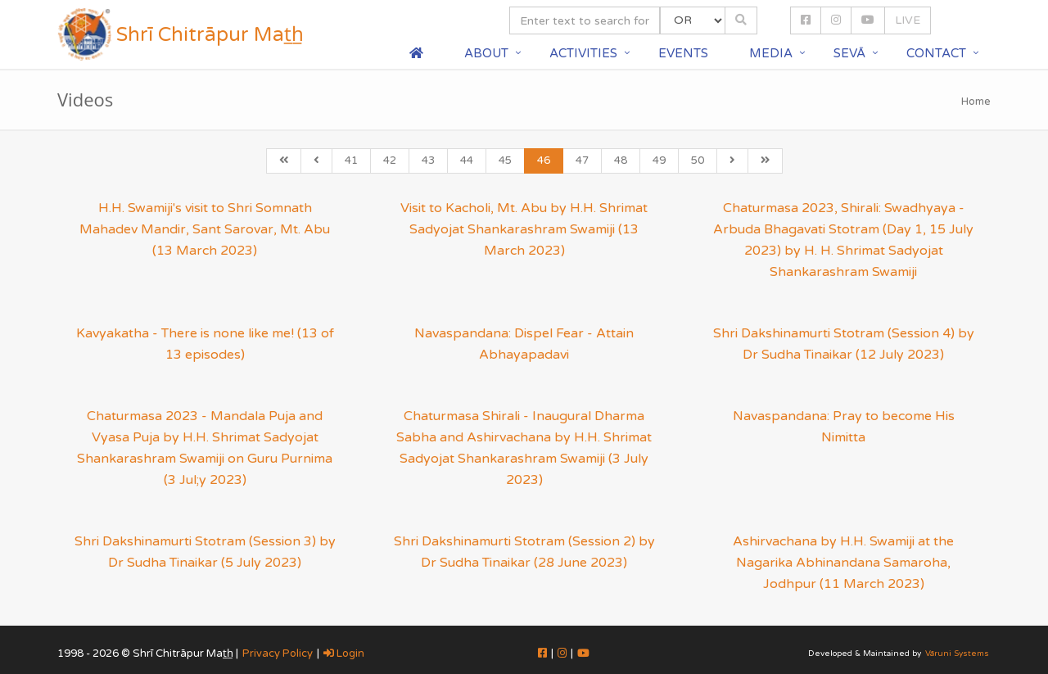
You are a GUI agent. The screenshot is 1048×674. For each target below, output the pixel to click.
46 (543, 160)
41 (351, 160)
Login (343, 653)
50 (697, 160)
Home (976, 101)
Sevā (849, 53)
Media (771, 53)
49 (659, 160)
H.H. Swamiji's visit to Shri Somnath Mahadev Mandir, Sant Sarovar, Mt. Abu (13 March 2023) (204, 229)
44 (466, 160)
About (486, 53)
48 (620, 160)
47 (582, 160)
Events (683, 53)
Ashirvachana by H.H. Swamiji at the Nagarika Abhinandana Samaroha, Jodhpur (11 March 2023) (843, 562)
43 (428, 160)
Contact (936, 53)
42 (389, 160)
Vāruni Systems (957, 653)
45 (505, 160)
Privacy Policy (277, 653)
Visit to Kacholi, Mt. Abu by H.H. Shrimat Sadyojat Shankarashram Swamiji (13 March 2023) (524, 229)
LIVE (907, 20)
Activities (583, 53)
